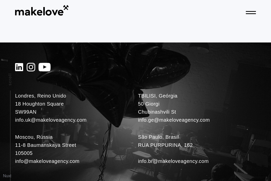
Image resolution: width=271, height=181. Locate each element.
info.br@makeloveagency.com (173, 161)
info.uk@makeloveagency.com (51, 120)
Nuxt (7, 176)
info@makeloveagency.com (47, 161)
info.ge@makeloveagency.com (174, 120)
